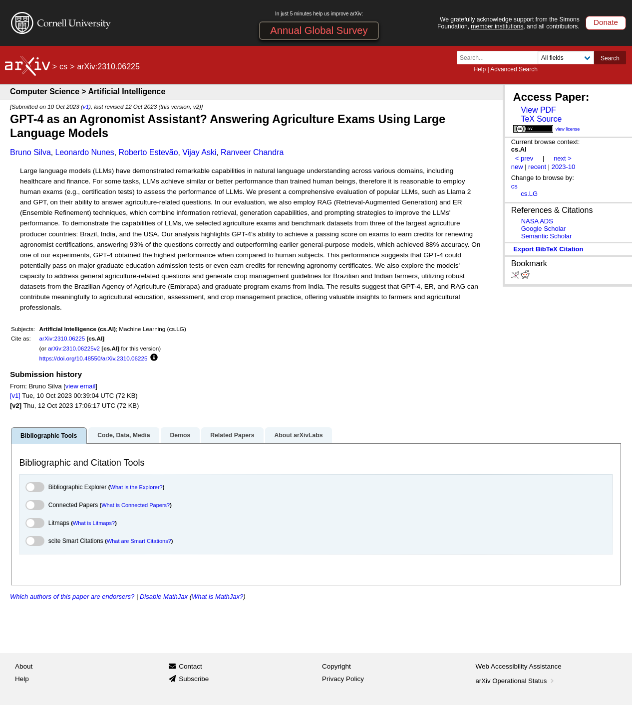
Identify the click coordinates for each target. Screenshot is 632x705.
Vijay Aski (199, 152)
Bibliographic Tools (48, 435)
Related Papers (232, 435)
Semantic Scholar (546, 236)
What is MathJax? (217, 596)
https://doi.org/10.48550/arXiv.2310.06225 (93, 358)
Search (610, 58)
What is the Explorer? (136, 487)
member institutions (497, 26)
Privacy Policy (343, 679)
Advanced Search (514, 69)
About (23, 666)
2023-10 (564, 167)
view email (80, 386)
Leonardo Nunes (84, 152)
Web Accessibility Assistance (519, 666)
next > (563, 158)
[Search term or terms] (500, 57)
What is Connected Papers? (135, 505)
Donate (606, 22)
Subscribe (194, 679)
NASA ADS (537, 221)
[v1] (15, 395)
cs (63, 66)
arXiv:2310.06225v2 (74, 348)
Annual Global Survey (318, 30)
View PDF (538, 110)
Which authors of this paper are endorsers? (72, 596)
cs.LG (529, 193)
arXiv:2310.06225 (62, 338)
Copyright (336, 666)
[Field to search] (566, 57)
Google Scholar (543, 228)
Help (479, 69)
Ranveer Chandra (252, 152)
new (517, 167)
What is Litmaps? (94, 523)
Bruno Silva (30, 152)
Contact (190, 666)
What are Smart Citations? (139, 541)
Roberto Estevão (148, 152)
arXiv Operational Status (516, 681)
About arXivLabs (298, 435)
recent (537, 167)
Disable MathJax (164, 596)
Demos (180, 435)
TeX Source (541, 119)
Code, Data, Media (123, 435)
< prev (524, 158)
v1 (86, 106)
